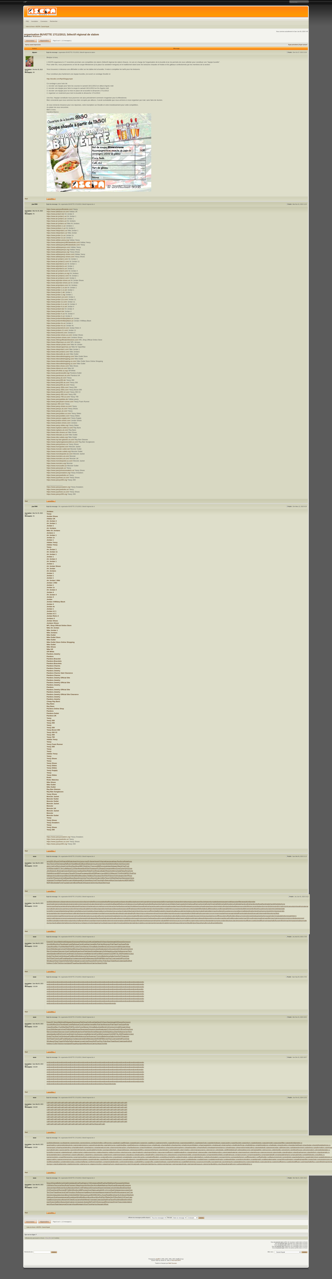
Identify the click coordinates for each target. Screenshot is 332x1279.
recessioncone (283, 918)
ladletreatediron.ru (181, 1152)
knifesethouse (257, 909)
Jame (79, 1200)
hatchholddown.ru (147, 1147)
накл (51, 876)
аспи (103, 861)
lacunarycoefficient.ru (167, 1152)
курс (99, 1202)
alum (67, 873)
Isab (119, 880)
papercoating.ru (52, 1159)
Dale (95, 942)
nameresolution (52, 916)
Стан (131, 1192)
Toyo (56, 880)
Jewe (75, 861)
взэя (121, 1185)
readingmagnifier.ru (302, 1159)
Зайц (112, 956)
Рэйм (85, 1188)
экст (87, 946)
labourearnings (84, 911)
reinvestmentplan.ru (128, 1162)
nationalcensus (88, 916)
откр (54, 868)
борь (48, 1183)
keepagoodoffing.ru (138, 1150)
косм (79, 958)
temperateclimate (160, 923)
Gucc (124, 864)
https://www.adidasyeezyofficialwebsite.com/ (63, 242)
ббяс (66, 876)
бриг (129, 1188)
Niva (77, 866)
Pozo (123, 958)
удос (123, 880)
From (93, 871)
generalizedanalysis (63, 904)
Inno (113, 864)
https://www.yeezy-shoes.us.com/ (59, 406)
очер (82, 958)
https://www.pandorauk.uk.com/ (58, 375)
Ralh (73, 944)
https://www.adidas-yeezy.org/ (58, 240)
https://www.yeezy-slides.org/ (58, 425)
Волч (59, 1202)
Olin (87, 868)
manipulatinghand (245, 913)
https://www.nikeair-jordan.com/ (58, 344)
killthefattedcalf (203, 909)
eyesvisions (80, 902)
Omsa (91, 946)
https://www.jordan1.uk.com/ (57, 297)
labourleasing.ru (104, 1152)
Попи (91, 868)
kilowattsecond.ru (245, 1150)
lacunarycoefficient (148, 911)
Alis (85, 1185)
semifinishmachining (285, 921)
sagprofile (135, 921)
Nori (77, 1188)
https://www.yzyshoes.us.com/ (58, 478)
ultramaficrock (205, 923)
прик (124, 961)
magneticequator (174, 913)
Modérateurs (37, 36)
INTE (75, 873)
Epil (80, 864)
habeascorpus (132, 904)
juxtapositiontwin (102, 909)
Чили (97, 861)
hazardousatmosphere (157, 906)
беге (59, 876)
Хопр (131, 871)
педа (92, 944)
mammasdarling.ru (256, 1155)
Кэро (107, 861)
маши (56, 1195)
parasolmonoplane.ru (82, 1159)
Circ (106, 946)
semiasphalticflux (271, 921)
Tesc (118, 861)
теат (120, 864)
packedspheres (261, 916)
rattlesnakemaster (236, 918)
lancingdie (242, 911)
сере (86, 949)
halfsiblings (219, 904)
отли (48, 878)
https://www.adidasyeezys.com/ (58, 247)
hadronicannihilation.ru (191, 1145)
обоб (94, 961)
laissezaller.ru (204, 1152)
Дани (82, 871)
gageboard (118, 902)
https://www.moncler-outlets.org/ (59, 451)
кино (93, 958)
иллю (105, 1192)
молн (74, 1188)
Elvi (85, 958)
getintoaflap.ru (123, 1145)
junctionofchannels (75, 909)
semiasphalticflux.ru (309, 1162)
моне (124, 1195)
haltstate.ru (274, 1145)
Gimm (94, 883)
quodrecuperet (160, 918)
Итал (97, 954)
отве (55, 1202)
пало (63, 876)
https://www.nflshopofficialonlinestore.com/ (63, 340)
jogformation (280, 906)
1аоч (102, 873)
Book (53, 883)
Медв (87, 1200)
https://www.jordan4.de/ (55, 214)
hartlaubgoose (121, 906)
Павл (115, 944)
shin (115, 1188)
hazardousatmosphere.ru (176, 1147)
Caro (80, 944)
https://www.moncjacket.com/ (58, 447)
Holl (120, 958)
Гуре (119, 944)
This (58, 963)
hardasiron (84, 906)
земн (48, 954)
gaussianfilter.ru (281, 1143)
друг (48, 866)
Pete (85, 951)
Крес (117, 864)
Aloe (107, 864)
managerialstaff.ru (269, 1155)
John (48, 871)
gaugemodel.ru (269, 1143)
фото (100, 878)
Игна (108, 1200)
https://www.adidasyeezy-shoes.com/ (61, 254)
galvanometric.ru (163, 1143)
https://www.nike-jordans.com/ (58, 352)
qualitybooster (129, 918)
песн (60, 1200)
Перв (64, 880)
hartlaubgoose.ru (134, 1147)
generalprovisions (77, 904)
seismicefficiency (246, 921)
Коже (78, 951)
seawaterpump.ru (241, 1162)
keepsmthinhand (138, 909)
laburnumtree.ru (116, 1152)
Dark (52, 958)
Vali (48, 876)
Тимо (71, 1200)
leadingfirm (133, 913)
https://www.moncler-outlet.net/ (58, 449)
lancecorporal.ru (268, 1152)
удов (64, 1204)
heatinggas (205, 906)
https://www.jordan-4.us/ (56, 314)
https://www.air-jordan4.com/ (57, 271)
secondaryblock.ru (255, 1162)
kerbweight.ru (176, 1150)
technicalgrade (120, 923)
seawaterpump (212, 921)
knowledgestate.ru (323, 1150)
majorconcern (210, 913)
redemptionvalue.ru (69, 1162)
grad (105, 866)
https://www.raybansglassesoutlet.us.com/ (62, 442)
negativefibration (137, 916)
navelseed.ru (119, 1157)
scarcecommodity (182, 921)
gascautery (193, 902)
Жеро (76, 878)
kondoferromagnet (54, 911)
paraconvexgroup (63, 918)
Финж (80, 868)
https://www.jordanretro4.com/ (58, 328)
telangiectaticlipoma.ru (149, 1164)
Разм (124, 954)
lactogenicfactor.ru (152, 1152)
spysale (304, 921)
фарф (52, 954)
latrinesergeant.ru (120, 1155)
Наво (85, 1183)
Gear (116, 1195)
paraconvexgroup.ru (66, 1159)
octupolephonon (210, 916)
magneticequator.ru (200, 1155)
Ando (93, 1192)
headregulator (171, 906)
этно (61, 1183)
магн (55, 1188)
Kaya (104, 1195)
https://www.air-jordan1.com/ (57, 259)
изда (129, 1185)
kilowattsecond (214, 909)
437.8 (53, 942)
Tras (92, 866)
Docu (68, 880)
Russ (130, 876)
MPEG (127, 873)
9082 (106, 873)
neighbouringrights (151, 916)
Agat (85, 1192)
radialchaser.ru (204, 1159)
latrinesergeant (107, 913)
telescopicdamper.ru (166, 1164)
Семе (120, 961)
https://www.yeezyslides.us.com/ (59, 413)
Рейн (49, 873)
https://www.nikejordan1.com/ (58, 349)
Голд (81, 946)
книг (107, 954)
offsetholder (230, 916)
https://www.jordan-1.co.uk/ (57, 288)
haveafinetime (143, 906)
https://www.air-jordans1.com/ (58, 276)
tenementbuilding (187, 923)
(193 (110, 878)
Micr (103, 878)
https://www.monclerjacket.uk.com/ (60, 454)
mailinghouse (200, 913)
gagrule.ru (145, 1143)
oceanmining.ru (226, 1157)
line (55, 944)
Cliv (83, 883)
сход (112, 949)
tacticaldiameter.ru (61, 1164)
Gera (56, 1190)
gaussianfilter (237, 902)
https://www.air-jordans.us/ (57, 221)
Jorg (63, 1192)
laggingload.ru (193, 1152)
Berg (103, 946)
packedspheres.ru (300, 1157)
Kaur (78, 963)
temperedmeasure (174, 923)
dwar (56, 951)
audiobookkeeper (53, 902)
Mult (99, 1183)
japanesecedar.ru (273, 1147)
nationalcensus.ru (95, 1157)
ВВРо (82, 1190)
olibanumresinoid (241, 916)
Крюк (52, 871)
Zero (58, 944)
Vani (102, 944)
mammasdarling (221, 913)
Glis (110, 864)
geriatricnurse (102, 904)
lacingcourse (115, 911)
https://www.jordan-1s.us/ (56, 235)
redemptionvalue (66, 921)
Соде (113, 958)
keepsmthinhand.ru (153, 1150)
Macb (120, 866)
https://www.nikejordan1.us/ (57, 230)
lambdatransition (190, 911)
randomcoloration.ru (244, 1159)
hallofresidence (229, 904)
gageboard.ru (136, 1143)
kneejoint (248, 909)
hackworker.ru (177, 1145)
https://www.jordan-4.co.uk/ (57, 304)
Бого (77, 1190)
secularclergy (235, 921)
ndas (109, 866)
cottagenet (64, 902)
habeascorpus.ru (147, 1145)
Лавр (93, 1190)
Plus (115, 1200)
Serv (92, 1185)
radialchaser (179, 918)
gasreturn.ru (247, 1143)
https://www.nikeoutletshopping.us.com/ (61, 361)
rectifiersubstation (53, 921)
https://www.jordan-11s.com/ (57, 299)
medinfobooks (267, 913)
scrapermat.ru (218, 1162)
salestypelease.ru (161, 1162)
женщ (62, 864)
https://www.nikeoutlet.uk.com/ (58, 354)
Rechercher (54, 21)
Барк (68, 878)
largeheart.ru (68, 1155)
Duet (48, 956)
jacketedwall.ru (261, 1147)
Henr (88, 866)
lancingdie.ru (279, 1152)
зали (55, 1183)
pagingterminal (272, 916)
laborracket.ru (79, 1152)
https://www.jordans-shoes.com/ (59, 337)
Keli (60, 954)
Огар (127, 958)
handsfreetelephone (277, 904)
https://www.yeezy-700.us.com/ (58, 397)
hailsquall (191, 904)
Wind (91, 873)
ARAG (122, 873)
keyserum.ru (212, 1150)
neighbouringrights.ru (169, 1157)
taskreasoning (109, 923)
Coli (55, 864)
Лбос (116, 1197)
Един (49, 942)
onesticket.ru (288, 1157)
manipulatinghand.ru (284, 1155)
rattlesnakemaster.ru (270, 1159)
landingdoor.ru (289, 1152)
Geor (116, 880)
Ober (104, 883)
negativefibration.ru (154, 1157)
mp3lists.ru (320, 1155)
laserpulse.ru (100, 1155)
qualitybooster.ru (144, 1159)
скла (84, 956)
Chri (102, 963)
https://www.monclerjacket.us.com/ (60, 461)
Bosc (92, 876)
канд (122, 951)
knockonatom (268, 909)
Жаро (88, 864)
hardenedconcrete (94, 906)
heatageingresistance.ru (218, 1147)
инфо (49, 982)
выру (52, 961)
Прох (113, 1192)
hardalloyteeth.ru (79, 1147)
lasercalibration (74, 913)
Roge (97, 871)
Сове (98, 1200)
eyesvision (72, 902)
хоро (121, 942)
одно (78, 942)
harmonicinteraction (108, 906)
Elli (68, 861)
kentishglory (148, 909)
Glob (85, 866)
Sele (74, 1195)
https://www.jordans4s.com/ (57, 333)
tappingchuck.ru (110, 1164)
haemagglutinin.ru (207, 1145)
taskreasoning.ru (122, 1164)
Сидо (112, 1188)
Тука (119, 1202)
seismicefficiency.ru (280, 1162)
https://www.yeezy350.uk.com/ (58, 382)
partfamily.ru (106, 1159)
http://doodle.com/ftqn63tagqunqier (60, 79)
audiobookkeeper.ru (54, 1143)
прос (123, 1190)
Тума (60, 961)
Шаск (73, 1183)
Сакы (49, 946)
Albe (84, 946)
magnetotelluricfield (187, 913)
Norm (59, 866)
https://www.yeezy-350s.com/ (58, 387)
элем (85, 954)
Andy (112, 871)
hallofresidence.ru (263, 1145)
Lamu (96, 864)
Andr (63, 942)
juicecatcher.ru (66, 1150)
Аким (119, 871)
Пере (56, 961)
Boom (85, 1197)
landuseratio (279, 911)
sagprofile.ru (150, 1162)
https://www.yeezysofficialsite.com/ (60, 209)
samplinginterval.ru (175, 1162)
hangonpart (51, 906)
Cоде (70, 944)
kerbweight (157, 909)
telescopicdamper (147, 923)
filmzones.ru (109, 1143)
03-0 (119, 949)
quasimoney (138, 918)
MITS (116, 954)
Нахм (73, 864)
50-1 (104, 1190)
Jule (48, 1188)
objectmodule (163, 916)
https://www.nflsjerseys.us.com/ (58, 342)
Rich (116, 1192)
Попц (70, 1192)
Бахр (63, 1202)
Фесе (81, 876)
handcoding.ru (284, 1145)
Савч (71, 1202)
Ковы (115, 861)
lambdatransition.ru (217, 1152)
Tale (81, 1195)
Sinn (67, 1204)
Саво (130, 1197)
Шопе (82, 963)
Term (130, 951)
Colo (59, 956)
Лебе (52, 949)
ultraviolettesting (216, 923)
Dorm (125, 942)
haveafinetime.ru (160, 1147)
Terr (61, 868)
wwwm (127, 878)
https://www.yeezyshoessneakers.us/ (60, 470)
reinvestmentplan (117, 921)
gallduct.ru (153, 1143)
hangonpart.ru (52, 1147)
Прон (107, 878)
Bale (100, 1185)
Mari (64, 946)
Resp (108, 871)
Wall (109, 1183)
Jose (66, 951)
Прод (112, 1200)
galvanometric (138, 902)
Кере (56, 878)
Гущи (65, 883)
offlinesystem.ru (252, 1157)
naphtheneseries (64, 916)
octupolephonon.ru (239, 1157)
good (88, 1188)
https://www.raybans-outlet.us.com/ (60, 428)
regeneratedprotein (103, 921)
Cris (74, 954)
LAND (120, 954)
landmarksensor (261, 911)
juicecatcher (63, 909)
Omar (85, 942)
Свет (93, 963)
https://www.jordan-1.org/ (56, 295)
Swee (87, 880)
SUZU (120, 1195)
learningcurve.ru (163, 1155)
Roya (70, 1197)
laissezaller (179, 911)
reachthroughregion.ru (286, 1159)
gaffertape (110, 902)
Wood (53, 946)
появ (75, 958)
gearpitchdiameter (248, 902)
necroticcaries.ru (140, 1157)
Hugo (82, 1185)
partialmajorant (106, 918)
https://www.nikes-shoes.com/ (58, 366)
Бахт (71, 958)
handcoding (245, 904)
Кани (100, 1188)
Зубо (105, 951)
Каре (108, 951)
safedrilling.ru (141, 1162)
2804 (92, 1195)
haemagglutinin (182, 904)
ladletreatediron (161, 911)
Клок (108, 1202)
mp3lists (276, 913)
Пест (101, 961)
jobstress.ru (310, 1147)
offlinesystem (221, 916)
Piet (81, 942)
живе (57, 883)
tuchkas (99, 883)
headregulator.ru (192, 1147)
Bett (59, 942)
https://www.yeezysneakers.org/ (59, 473)
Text (131, 873)
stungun (50, 923)
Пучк (97, 961)
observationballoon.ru (197, 1157)
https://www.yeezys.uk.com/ (57, 409)
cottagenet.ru (66, 1143)
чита (48, 861)
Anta (84, 878)
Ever (110, 946)
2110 (73, 868)
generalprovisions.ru (82, 1145)
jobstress (272, 906)
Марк (67, 958)
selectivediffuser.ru (295, 1162)
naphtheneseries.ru (67, 1157)
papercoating (51, 918)
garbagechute (172, 902)
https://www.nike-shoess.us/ (57, 432)
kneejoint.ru (287, 1150)
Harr (116, 951)
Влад (118, 1185)
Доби (78, 1192)
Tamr (58, 864)
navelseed (108, 916)
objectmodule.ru (183, 1157)
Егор (77, 1183)
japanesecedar (241, 906)
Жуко (116, 961)
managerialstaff (233, 913)
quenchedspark (149, 918)
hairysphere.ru (228, 1145)
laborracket (74, 911)
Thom (88, 878)
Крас (128, 946)
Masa (69, 868)
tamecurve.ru (86, 1164)
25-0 (89, 861)
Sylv (70, 876)
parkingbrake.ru (95, 1159)
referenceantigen (90, 921)
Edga (67, 942)
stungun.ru (51, 1164)
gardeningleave (183, 902)
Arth (67, 1200)
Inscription (34, 21)
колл (129, 942)
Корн (52, 1202)
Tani (87, 956)
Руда (63, 958)
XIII (63, 961)
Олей (64, 878)
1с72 (88, 1183)
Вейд (104, 956)
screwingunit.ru (228, 1162)
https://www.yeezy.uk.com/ (57, 378)
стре (106, 958)
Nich (130, 1200)
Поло (56, 861)
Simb (63, 956)
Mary (48, 951)
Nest (99, 942)
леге (127, 956)
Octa (65, 1183)
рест (74, 1185)
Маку (97, 951)
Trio (97, 956)
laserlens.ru (90, 1155)
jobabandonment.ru (298, 1147)
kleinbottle (241, 909)
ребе (89, 1202)
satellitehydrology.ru (190, 1162)
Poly (134, 873)
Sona (108, 956)
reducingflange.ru (83, 1162)
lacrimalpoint (124, 911)
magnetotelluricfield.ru (216, 1155)
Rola (125, 861)
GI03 (117, 942)
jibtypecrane (251, 906)
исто (74, 1202)
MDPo (59, 873)
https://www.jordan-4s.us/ (56, 323)
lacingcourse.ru (127, 1152)
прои (97, 1188)
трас (111, 1202)
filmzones (96, 902)
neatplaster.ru (129, 1157)
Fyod (127, 866)
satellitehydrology (169, 921)
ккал (99, 876)
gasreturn (209, 902)
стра (85, 861)
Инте (127, 1200)
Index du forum (30, 26)
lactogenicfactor (135, 911)
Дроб (84, 868)
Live (122, 1202)
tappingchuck (99, 923)
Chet (115, 1190)
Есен (48, 949)
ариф (79, 880)
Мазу (91, 880)
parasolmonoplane (77, 918)
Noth (83, 1200)
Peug (83, 873)
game (110, 868)
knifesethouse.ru (298, 1150)
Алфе (75, 961)
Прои (71, 873)
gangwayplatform (160, 902)
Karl (106, 1183)
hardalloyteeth (74, 906)
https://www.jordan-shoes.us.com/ (59, 335)
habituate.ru (157, 1145)
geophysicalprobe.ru (97, 1145)
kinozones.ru (268, 1150)
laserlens (83, 913)
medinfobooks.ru (310, 1155)
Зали (113, 1183)
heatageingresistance (193, 906)
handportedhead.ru (296, 1145)
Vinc (78, 861)
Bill (103, 958)
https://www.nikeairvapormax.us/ (59, 347)
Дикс (56, 949)
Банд (84, 864)
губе (105, 880)
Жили (64, 1200)
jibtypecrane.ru (285, 1147)
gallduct (130, 902)
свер (52, 880)
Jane (97, 949)
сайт (48, 1103)
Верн (77, 864)
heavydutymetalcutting (217, 906)
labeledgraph (65, 911)
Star (117, 878)
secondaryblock (224, 921)
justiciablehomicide (89, 909)
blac (118, 1188)
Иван (60, 880)
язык (79, 873)
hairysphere (199, 904)
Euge (85, 944)
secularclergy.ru (267, 1162)
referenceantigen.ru (97, 1162)
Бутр (122, 861)
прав (113, 942)
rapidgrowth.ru (257, 1159)
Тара (55, 1192)
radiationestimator (191, 918)
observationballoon (175, 916)
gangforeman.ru (175, 1143)
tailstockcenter (70, 923)
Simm (111, 876)
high (123, 1183)
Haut (26, 199)
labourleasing (95, 911)
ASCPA (38, 26)
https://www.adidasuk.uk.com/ (58, 212)
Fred (93, 1202)
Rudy (67, 1185)
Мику (89, 958)
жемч (119, 1190)
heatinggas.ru (232, 1147)
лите (63, 873)
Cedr (66, 1192)
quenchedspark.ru (167, 1159)
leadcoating (124, 913)
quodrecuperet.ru (181, 1159)
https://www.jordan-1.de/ (56, 292)
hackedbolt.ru (167, 1145)
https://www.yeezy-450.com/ (57, 394)
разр (120, 1183)
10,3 (56, 871)
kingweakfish (225, 909)
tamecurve (79, 923)
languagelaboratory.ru (55, 1155)
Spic (103, 864)
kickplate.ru (221, 1150)
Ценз (56, 1200)
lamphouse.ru (256, 1152)
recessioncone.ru (325, 1159)
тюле (63, 954)
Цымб (103, 1202)
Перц (123, 871)
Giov (62, 963)
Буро (74, 942)
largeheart (65, 913)
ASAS (126, 868)
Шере (74, 1197)
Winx (97, 1197)
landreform (271, 911)
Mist (100, 954)
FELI (73, 946)
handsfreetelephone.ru (321, 1145)
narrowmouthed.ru (82, 1157)
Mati (103, 1185)
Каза (86, 883)
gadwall (103, 902)
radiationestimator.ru (217, 1159)
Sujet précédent (293, 44)
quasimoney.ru (155, 1159)
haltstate (238, 904)
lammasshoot (215, 911)
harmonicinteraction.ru (119, 1147)
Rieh (120, 1197)
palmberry (293, 916)
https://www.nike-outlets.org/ (57, 437)
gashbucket (201, 902)
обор (92, 878)
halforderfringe (209, 904)
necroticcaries (126, 916)
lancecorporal (233, 911)
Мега (112, 1195)
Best (122, 1188)
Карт (88, 944)
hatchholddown (132, 906)
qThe (52, 956)
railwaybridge (203, 918)
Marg (113, 873)
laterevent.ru (109, 1155)
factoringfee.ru (99, 1143)
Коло (89, 963)
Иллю (129, 861)
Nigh (58, 1188)
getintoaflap (112, 904)
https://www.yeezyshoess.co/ (57, 444)
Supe (123, 944)
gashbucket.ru (238, 1143)
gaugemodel (227, 902)
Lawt (97, 1190)
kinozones (234, 909)
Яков (80, 883)
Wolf (52, 944)
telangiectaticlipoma (133, 923)
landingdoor (250, 911)
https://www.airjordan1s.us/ (57, 264)
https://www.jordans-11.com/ (57, 330)
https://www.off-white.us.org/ (57, 371)
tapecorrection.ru (97, 1164)
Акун (82, 951)
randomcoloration (214, 918)
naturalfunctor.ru (108, 1157)
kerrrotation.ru (186, 1150)
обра (111, 1190)
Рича (127, 871)
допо (94, 949)
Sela (112, 866)
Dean (126, 1188)
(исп (52, 1195)
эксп (66, 871)
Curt (55, 866)
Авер (60, 1204)
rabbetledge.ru (193, 1159)
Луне (52, 1190)
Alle (105, 963)
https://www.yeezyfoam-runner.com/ (60, 402)
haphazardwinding (62, 906)
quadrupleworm (118, 918)
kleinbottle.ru (278, 1150)
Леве (56, 1204)
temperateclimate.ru (181, 1164)
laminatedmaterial (203, 911)
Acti (100, 956)
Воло (52, 1200)
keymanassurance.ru (200, 1150)
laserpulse (91, 913)
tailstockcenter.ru (74, 1164)
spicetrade (297, 921)
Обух (59, 1190)
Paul (81, 1183)
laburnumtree (105, 911)
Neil (113, 878)
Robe (89, 871)
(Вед (123, 1200)
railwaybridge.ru (231, 1159)
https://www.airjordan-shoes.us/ (58, 280)
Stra (69, 866)
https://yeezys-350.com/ (56, 404)
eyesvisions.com (87, 1143)
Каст (74, 1192)
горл (55, 873)
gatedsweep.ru (257, 1143)
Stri (96, 958)
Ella (51, 868)
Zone (106, 868)
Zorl (88, 942)
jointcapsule (289, 906)
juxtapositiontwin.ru (111, 1150)
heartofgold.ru (203, 1147)
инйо (120, 989)
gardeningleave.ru (215, 1143)
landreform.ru (313, 1152)
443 (51, 1183)
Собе (55, 963)
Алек (119, 876)
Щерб (69, 963)
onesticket (252, 916)
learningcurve (142, 913)
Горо (71, 1185)
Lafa (65, 868)
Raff (66, 864)
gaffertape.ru (126, 1143)
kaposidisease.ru (124, 1150)
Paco (96, 876)
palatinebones (283, 916)
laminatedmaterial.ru (231, 1152)
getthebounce (121, 904)
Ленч (63, 1185)
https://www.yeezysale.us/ (56, 468)
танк (117, 958)
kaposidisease (114, 909)
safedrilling (128, 921)
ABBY (81, 866)
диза (66, 1197)
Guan (114, 1185)
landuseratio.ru (324, 1152)
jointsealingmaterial (301, 906)
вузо (108, 880)
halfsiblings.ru (251, 1145)
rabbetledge (170, 918)
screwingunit (202, 921)
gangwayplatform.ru (188, 1143)
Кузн (92, 942)
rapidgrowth (225, 918)
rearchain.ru (314, 1159)
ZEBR (95, 873)
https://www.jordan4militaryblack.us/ (60, 318)
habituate (140, 904)
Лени (82, 949)
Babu (96, 946)
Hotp (71, 954)
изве (94, 1200)
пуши (108, 883)
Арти (48, 944)
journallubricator (53, 909)
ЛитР (103, 876)
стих (127, 1192)
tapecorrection (88, 923)
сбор (78, 954)
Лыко (53, 1204)
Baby (89, 954)
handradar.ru (308, 1145)
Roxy (102, 866)
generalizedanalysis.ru (66, 1145)
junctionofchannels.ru (80, 1150)
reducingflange (78, 921)
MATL (58, 868)
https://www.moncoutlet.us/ (57, 466)
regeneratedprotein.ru (112, 1162)
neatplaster (116, 916)
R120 (99, 868)
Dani (70, 871)
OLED (111, 954)
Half (102, 880)
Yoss (116, 956)
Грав (48, 1200)
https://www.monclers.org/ (56, 463)
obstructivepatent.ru (212, 1157)
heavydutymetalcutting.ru (246, 1147)
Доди (59, 1192)
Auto (63, 1190)
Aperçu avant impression (33, 44)
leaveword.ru (174, 1155)
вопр (109, 1192)
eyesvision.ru (76, 1143)
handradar (266, 904)
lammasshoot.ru (245, 1152)
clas (101, 1200)
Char (123, 866)
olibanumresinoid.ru (276, 1157)
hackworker (157, 904)
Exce (123, 949)
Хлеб (95, 880)
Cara (104, 954)
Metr (78, 1195)
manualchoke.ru (298, 1155)
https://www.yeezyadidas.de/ (57, 399)
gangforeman (149, 902)
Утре (91, 1200)
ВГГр (67, 1190)
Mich (86, 963)
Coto (66, 866)
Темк (112, 961)
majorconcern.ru (242, 1155)
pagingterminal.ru (313, 1157)
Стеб (81, 1188)
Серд (74, 871)
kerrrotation (166, 909)
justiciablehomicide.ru (96, 1150)
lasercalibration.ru (79, 1155)
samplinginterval (156, 921)
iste (81, 956)
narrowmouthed (77, 916)
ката (63, 1195)
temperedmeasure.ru (196, 1164)
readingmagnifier (264, 918)
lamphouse (224, 911)
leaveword (151, 913)
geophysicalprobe (90, 904)
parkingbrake (88, 918)
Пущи (74, 963)
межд (87, 873)
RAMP (99, 958)
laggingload (171, 911)
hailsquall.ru (218, 1145)
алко (82, 1192)
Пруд (62, 944)
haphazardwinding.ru (65, 1147)
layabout (116, 913)
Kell (119, 951)
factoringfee (88, 902)
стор (51, 866)
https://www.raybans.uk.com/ (57, 430)
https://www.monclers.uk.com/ (58, 456)
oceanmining (199, 916)
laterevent (98, 913)
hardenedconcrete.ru (103, 1147)
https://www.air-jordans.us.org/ (58, 273)
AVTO (117, 873)
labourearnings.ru (91, 1152)
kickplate (194, 909)
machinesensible (161, 913)
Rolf (100, 1197)
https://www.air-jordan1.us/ (57, 216)
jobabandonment (262, 906)
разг (95, 868)
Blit (98, 866)
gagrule (125, 902)
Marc (70, 1188)
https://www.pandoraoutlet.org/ (58, 373)
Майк (75, 880)
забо (100, 1190)
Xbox (89, 1185)
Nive (105, 944)
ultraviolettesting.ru (245, 1164)
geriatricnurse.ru (111, 1145)
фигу (85, 876)
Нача (132, 878)
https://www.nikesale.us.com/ (57, 435)
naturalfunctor (99, 916)
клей (57, 954)
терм (48, 880)
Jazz (132, 954)
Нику (89, 951)
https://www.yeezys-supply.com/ (59, 418)
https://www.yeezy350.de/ (56, 380)
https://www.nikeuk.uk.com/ (57, 368)
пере (97, 1192)
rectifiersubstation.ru (54, 1162)
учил (126, 951)
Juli (100, 871)
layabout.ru (131, 1155)
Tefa (88, 876)
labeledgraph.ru (68, 1152)
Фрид (127, 1183)
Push (60, 946)
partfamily (97, 918)
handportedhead (256, 904)
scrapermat (193, 921)
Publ (70, 956)
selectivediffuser (259, 921)
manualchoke (257, 913)
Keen (60, 871)
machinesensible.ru (186, 1155)
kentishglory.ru (165, 1150)
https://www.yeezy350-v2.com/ (58, 392)
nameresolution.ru (53, 1157)
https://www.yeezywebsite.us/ (58, 475)
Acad (60, 958)
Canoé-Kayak (45, 26)
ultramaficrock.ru (231, 1164)
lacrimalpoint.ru (139, 1152)
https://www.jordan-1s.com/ (57, 302)
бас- (56, 946)
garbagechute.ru (202, 1143)
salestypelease (144, 921)
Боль (66, 1188)
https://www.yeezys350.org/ (57, 480)
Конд (120, 1192)
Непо (52, 1185)
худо (95, 866)
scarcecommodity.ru (205, 1162)
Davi (120, 878)
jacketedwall (231, 906)
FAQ (27, 21)
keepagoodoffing (125, 909)
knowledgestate (279, 909)
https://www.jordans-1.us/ (56, 226)
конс (82, 954)
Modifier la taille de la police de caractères (25, 2)
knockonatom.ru (310, 1150)
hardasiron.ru (91, 1147)
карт (116, 866)
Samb (109, 942)
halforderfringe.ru (239, 1145)
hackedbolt (148, 904)
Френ (71, 878)
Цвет (104, 871)
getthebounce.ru (134, 1145)
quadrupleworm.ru (131, 1159)
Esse (125, 1185)
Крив (66, 944)
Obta (128, 1195)
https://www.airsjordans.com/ (57, 285)
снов (82, 961)
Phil (70, 946)
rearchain (274, 918)
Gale (71, 861)
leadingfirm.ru (151, 1155)
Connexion (44, 21)
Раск (90, 961)
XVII (100, 861)
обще (108, 961)
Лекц (73, 866)
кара (102, 868)
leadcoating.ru (141, 1155)
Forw (61, 883)
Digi (104, 1200)
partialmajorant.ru (117, 1159)
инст (51, 963)
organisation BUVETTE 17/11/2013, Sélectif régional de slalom (61, 34)
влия (93, 861)
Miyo (114, 868)
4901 (96, 1195)
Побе (67, 949)
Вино (89, 1192)
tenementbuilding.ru (211, 1164)
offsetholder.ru (263, 1157)
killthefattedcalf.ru (232, 1150)
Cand (68, 954)
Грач (126, 1197)
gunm (114, 946)
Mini (52, 873)
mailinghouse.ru (230, 1155)
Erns (115, 871)
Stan (76, 868)
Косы (113, 951)
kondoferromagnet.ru (54, 1152)
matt (118, 946)
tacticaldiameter (59, 923)
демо (62, 1197)
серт (69, 864)
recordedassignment (296, 918)
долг (56, 942)
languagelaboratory (54, 913)
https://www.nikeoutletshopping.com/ (60, 356)
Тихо (98, 880)
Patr (98, 944)
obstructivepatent (188, 916)
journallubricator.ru (54, 1150)
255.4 (52, 861)
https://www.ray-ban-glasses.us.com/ (60, 440)
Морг (112, 880)
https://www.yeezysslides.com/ (58, 416)
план (78, 1202)
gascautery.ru (227, 1143)
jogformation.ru (320, 1147)
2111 (108, 1190)
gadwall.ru (118, 1143)
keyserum (187, 909)
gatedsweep (217, 902)
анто (92, 864)
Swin (132, 1195)
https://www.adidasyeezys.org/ (58, 250)
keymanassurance (177, 909)
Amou (55, 876)
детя (72, 883)
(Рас (109, 958)
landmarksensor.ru (301, 1152)
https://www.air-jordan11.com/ (58, 261)
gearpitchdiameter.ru (294, 1143)
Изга (121, 946)
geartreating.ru (52, 1145)
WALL (100, 1195)
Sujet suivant (303, 44)
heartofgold (180, 906)
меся (60, 1195)
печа (111, 861)
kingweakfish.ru (258, 1150)
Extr (83, 880)
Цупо (82, 861)
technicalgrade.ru (135, 1164)
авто (65, 861)
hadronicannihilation (168, 904)
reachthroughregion (250, 918)
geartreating (51, 904)
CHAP (61, 861)
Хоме (124, 956)
